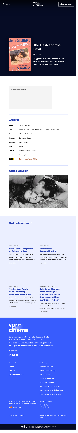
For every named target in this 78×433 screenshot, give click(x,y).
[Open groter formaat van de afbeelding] (38, 191)
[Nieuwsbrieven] (66, 4)
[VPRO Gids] (44, 406)
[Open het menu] (6, 4)
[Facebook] (17, 354)
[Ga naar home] (38, 4)
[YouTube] (13, 354)
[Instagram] (10, 354)
